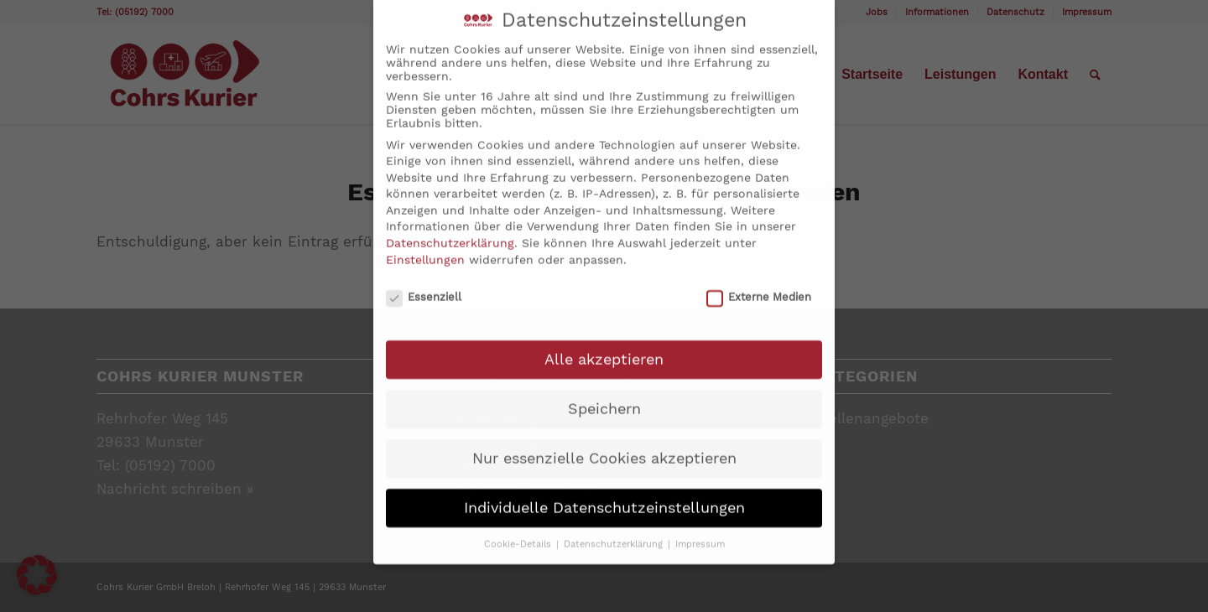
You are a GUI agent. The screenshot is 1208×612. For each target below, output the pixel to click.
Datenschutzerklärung (450, 223)
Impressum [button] (700, 524)
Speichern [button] (604, 389)
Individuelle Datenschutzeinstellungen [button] (604, 488)
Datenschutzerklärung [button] (615, 524)
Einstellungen (425, 239)
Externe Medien (758, 277)
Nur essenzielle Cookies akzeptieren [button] (604, 438)
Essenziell (423, 277)
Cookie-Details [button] (519, 524)
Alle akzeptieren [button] (604, 339)
